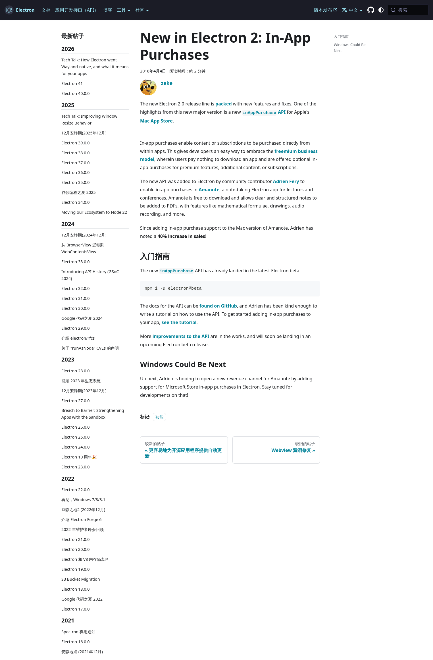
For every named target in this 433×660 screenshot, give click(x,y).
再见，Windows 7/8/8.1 (83, 499)
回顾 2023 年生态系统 (81, 380)
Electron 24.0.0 (75, 447)
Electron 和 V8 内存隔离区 (85, 559)
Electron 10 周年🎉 (79, 457)
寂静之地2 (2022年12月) (83, 509)
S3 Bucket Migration (80, 579)
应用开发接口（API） (77, 10)
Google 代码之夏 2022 (82, 599)
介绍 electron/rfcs (78, 338)
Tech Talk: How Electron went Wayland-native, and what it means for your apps (94, 66)
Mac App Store (156, 121)
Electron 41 (72, 83)
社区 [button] (139, 10)
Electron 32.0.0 (75, 288)
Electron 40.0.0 (75, 93)
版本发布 (325, 10)
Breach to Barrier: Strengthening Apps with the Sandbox (92, 414)
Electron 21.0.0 (75, 539)
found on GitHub (218, 306)
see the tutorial (179, 322)
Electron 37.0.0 (75, 162)
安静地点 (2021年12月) (82, 651)
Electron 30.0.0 (75, 308)
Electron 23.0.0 (75, 467)
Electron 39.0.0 (75, 143)
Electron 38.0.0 (75, 152)
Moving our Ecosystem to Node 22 (94, 212)
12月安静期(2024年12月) (84, 235)
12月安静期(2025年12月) (84, 133)
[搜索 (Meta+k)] (408, 10)
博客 (107, 10)
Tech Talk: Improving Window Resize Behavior (89, 119)
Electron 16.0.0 (75, 641)
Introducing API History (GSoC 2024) (90, 275)
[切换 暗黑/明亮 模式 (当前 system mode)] (381, 9)
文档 (46, 10)
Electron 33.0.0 (75, 261)
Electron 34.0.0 (75, 202)
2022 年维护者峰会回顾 (82, 529)
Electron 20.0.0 (75, 549)
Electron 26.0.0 (75, 427)
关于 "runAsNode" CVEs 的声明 (90, 348)
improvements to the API (181, 336)
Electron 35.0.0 (75, 182)
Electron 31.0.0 (75, 298)
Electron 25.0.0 (75, 437)
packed (223, 104)
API (264, 112)
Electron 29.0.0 (75, 328)
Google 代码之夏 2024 (82, 318)
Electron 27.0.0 (75, 400)
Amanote (209, 189)
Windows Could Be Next (350, 47)
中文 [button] (350, 10)
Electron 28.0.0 (75, 370)
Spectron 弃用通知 (78, 631)
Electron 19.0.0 (75, 569)
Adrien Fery (286, 181)
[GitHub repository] (370, 10)
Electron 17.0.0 (75, 609)
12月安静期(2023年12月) (84, 390)
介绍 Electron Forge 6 (81, 519)
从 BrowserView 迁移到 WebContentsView (82, 248)
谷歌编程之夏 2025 (78, 192)
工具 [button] (121, 10)
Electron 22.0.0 (75, 489)
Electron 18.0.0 (75, 589)
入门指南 (341, 36)
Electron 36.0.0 (75, 172)
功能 (159, 417)
